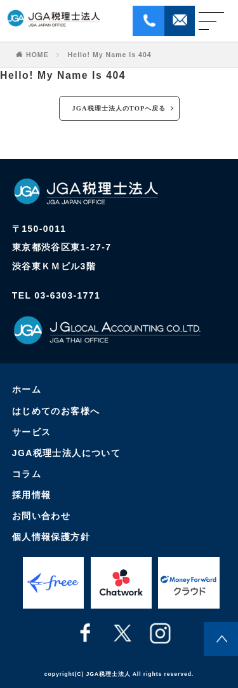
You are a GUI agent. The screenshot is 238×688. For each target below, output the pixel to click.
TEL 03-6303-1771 (56, 295)
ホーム (26, 389)
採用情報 (31, 495)
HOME (37, 54)
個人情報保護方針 (51, 537)
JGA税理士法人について (66, 453)
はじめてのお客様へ (56, 411)
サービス (31, 432)
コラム (26, 474)
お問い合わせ (41, 516)
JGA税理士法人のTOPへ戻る (119, 108)
